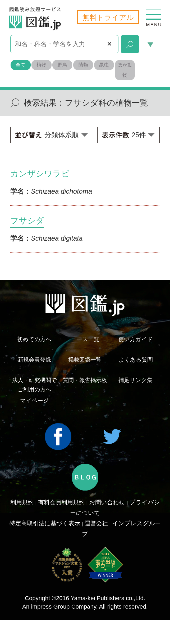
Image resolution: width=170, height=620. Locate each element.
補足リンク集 (135, 380)
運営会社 (96, 523)
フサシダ (27, 220)
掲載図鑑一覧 (85, 360)
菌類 (83, 65)
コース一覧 (85, 339)
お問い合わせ (107, 502)
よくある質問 (135, 360)
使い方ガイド (135, 339)
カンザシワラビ (40, 173)
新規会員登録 (34, 360)
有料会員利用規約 (61, 502)
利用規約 (22, 502)
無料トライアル (108, 17)
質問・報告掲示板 (85, 380)
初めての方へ (34, 339)
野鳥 (62, 65)
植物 (41, 65)
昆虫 (104, 65)
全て (21, 65)
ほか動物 (124, 70)
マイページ (34, 400)
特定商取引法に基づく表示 (45, 523)
